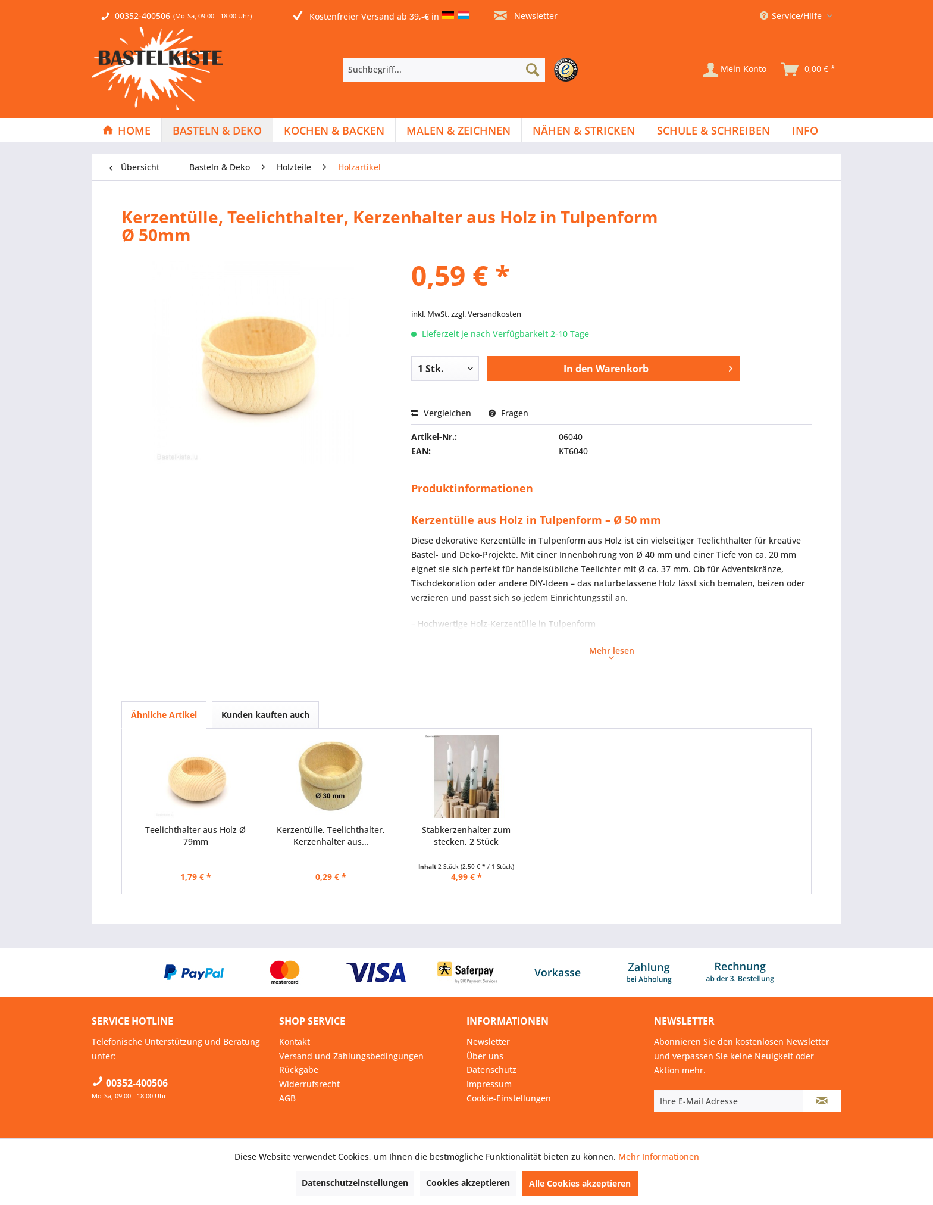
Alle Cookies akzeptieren (580, 1183)
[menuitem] (463, 70)
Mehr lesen (611, 652)
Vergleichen (441, 413)
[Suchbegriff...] (444, 70)
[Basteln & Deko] (217, 130)
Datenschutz (491, 1069)
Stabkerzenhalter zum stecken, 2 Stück (466, 835)
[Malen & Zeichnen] (458, 130)
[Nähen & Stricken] (584, 130)
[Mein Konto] (734, 69)
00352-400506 (142, 15)
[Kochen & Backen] (334, 130)
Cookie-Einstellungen (509, 1098)
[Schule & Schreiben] (713, 130)
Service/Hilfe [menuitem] (792, 15)
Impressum (489, 1084)
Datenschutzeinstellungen (355, 1182)
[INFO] (805, 130)
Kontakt (294, 1041)
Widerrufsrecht (309, 1084)
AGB (287, 1098)
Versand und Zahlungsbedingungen (351, 1056)
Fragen (508, 413)
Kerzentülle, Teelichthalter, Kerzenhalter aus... (331, 835)
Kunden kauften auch (265, 714)
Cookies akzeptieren (468, 1182)
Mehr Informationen (658, 1156)
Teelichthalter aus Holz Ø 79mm (195, 835)
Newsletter (526, 15)
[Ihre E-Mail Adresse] (729, 1101)
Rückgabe (298, 1069)
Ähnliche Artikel (164, 714)
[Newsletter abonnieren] (822, 1101)
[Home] (126, 130)
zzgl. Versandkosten (486, 313)
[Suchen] (532, 70)
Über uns (485, 1056)
